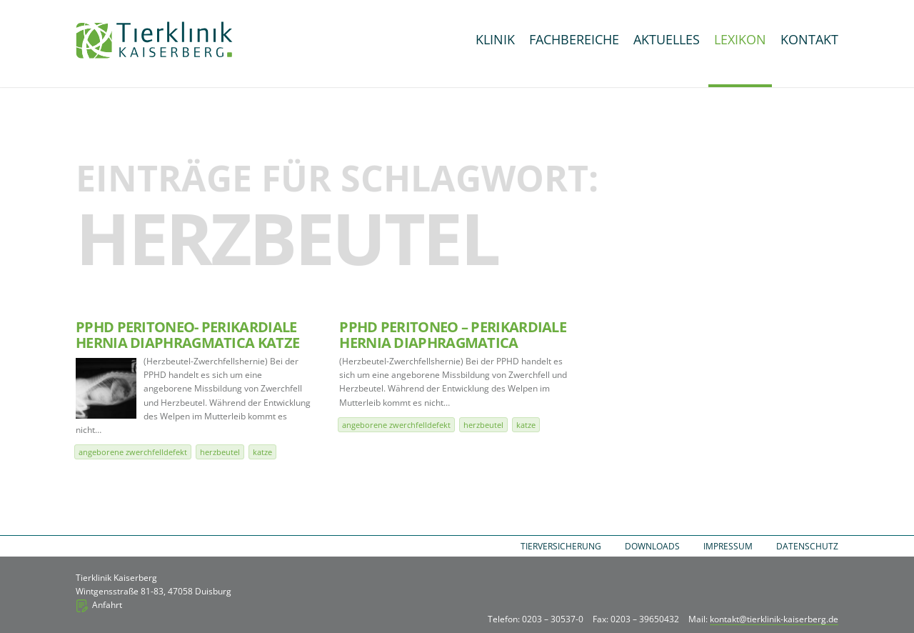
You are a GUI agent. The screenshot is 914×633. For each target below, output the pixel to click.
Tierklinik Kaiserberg (154, 40)
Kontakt (809, 39)
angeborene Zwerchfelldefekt (133, 452)
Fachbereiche (574, 39)
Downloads (652, 546)
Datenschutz (807, 546)
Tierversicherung (561, 546)
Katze (262, 452)
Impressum (728, 546)
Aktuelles (666, 39)
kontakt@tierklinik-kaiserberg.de (774, 619)
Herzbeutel (220, 452)
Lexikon (740, 39)
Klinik (495, 39)
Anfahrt (107, 605)
